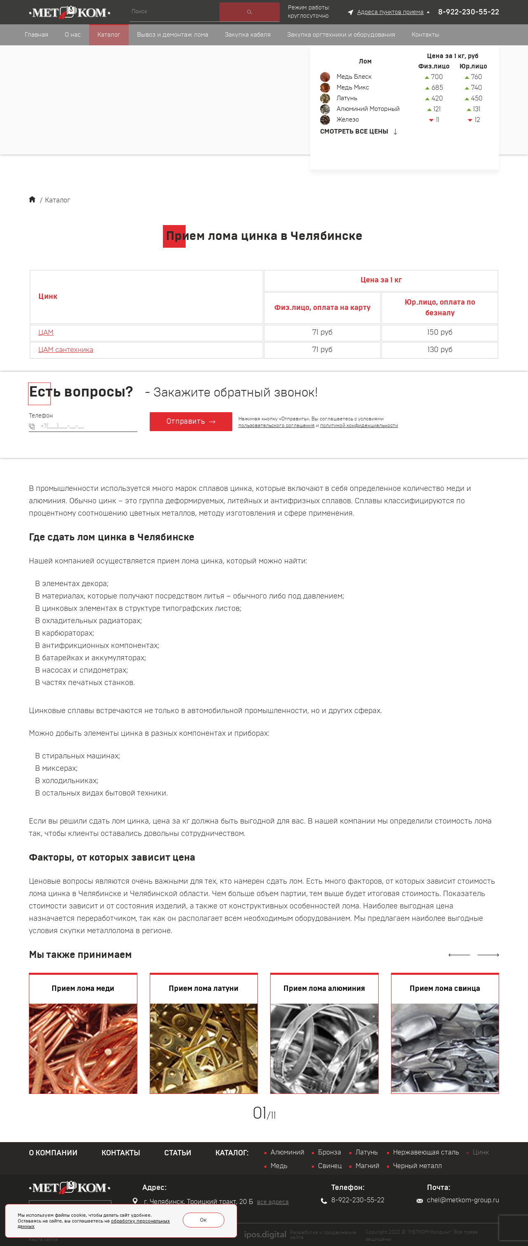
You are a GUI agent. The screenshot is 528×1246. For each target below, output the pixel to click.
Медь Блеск (355, 77)
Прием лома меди (83, 989)
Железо (349, 120)
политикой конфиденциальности (360, 424)
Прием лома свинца (445, 989)
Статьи (177, 1153)
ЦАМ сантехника (68, 350)
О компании (53, 1153)
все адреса (273, 1202)
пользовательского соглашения (278, 424)
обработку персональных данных (118, 1225)
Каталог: (232, 1153)
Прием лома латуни (203, 989)
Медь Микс (354, 87)
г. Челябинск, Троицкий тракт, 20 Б (192, 1201)
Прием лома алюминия (324, 989)
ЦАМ (46, 332)
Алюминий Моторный (371, 109)
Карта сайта (43, 1238)
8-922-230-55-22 (468, 12)
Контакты (120, 1153)
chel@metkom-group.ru (458, 1200)
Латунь (348, 98)
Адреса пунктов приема (390, 12)
